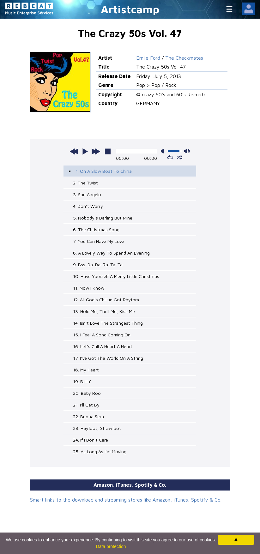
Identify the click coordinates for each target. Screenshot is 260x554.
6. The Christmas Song (96, 229)
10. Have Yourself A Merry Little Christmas (116, 276)
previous (74, 151)
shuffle (180, 157)
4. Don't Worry (88, 206)
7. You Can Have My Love (98, 241)
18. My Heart (86, 369)
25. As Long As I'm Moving (99, 451)
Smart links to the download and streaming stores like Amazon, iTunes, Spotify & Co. (125, 500)
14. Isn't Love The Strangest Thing (108, 323)
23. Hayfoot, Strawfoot (97, 428)
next (95, 151)
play (85, 151)
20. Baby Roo (87, 393)
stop (107, 151)
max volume (187, 151)
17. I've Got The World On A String (108, 358)
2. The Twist (85, 182)
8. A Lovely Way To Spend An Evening (111, 253)
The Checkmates (184, 58)
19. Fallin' (82, 381)
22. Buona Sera (88, 416)
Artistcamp (130, 9)
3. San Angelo (87, 194)
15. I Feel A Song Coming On (101, 334)
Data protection (111, 546)
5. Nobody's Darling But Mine (102, 217)
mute (163, 151)
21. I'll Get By (86, 404)
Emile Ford (148, 58)
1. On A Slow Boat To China (104, 171)
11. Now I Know (88, 288)
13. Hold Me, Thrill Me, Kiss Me (104, 311)
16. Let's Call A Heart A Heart (102, 346)
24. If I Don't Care (90, 440)
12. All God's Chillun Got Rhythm (106, 299)
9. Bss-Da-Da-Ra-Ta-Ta (98, 264)
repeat (170, 157)
